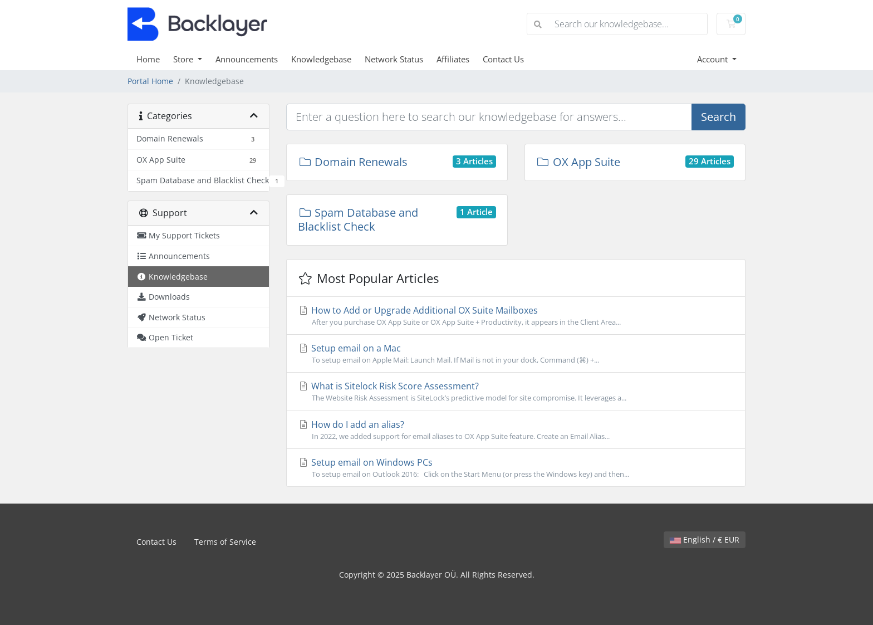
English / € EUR (704, 539)
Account (713, 59)
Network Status (394, 59)
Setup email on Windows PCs (516, 468)
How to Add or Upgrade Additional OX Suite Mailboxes (516, 316)
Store (184, 59)
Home (148, 59)
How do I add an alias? (516, 430)
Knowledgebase (321, 59)
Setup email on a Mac (516, 353)
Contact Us (503, 59)
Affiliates (452, 59)
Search (718, 116)
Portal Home (150, 81)
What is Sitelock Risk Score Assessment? (516, 391)
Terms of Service (225, 541)
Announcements (246, 59)
